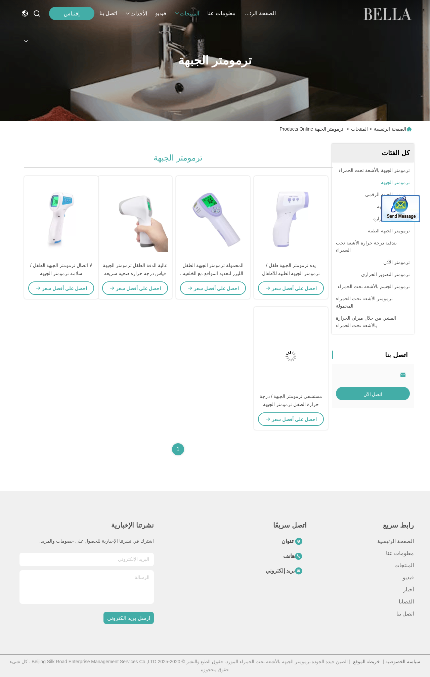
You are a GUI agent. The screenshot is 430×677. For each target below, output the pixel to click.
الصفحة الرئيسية (260, 13)
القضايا (406, 601)
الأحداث (136, 13)
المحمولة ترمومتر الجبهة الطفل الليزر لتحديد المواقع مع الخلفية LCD (213, 273)
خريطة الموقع (366, 661)
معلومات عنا (221, 13)
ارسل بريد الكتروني (128, 618)
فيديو (160, 13)
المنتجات (186, 13)
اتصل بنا (108, 13)
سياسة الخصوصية (402, 661)
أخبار (408, 589)
